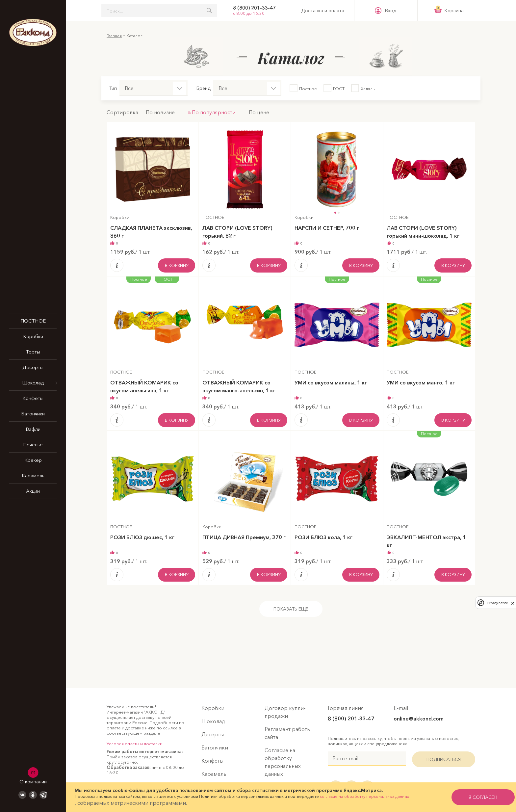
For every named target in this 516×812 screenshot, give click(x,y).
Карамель (33, 475)
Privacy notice (497, 603)
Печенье (33, 444)
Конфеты (32, 398)
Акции (33, 491)
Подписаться (443, 759)
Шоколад (33, 383)
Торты (33, 352)
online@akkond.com (419, 718)
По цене (259, 112)
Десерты (32, 367)
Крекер (33, 460)
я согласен (475, 797)
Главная (114, 35)
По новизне (160, 112)
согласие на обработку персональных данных (364, 796)
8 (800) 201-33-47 (254, 8)
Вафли (33, 429)
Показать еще (290, 609)
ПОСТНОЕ (33, 321)
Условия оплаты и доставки (135, 743)
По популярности (214, 112)
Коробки (33, 336)
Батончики (33, 413)
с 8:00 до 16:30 (249, 13)
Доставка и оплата (322, 10)
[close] (512, 603)
